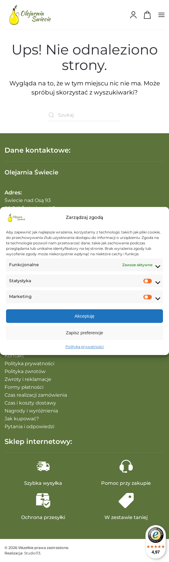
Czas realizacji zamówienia (36, 395)
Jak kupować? (22, 419)
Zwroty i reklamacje (28, 379)
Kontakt (14, 356)
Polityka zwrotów (25, 371)
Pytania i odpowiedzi (29, 426)
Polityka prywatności (84, 347)
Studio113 (32, 553)
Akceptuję (84, 316)
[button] (161, 15)
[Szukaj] (84, 115)
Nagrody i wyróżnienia (31, 411)
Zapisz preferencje (84, 332)
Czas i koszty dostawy (30, 403)
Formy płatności (24, 387)
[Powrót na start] (30, 15)
